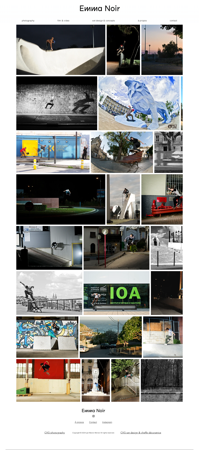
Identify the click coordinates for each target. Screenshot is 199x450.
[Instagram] (93, 416)
